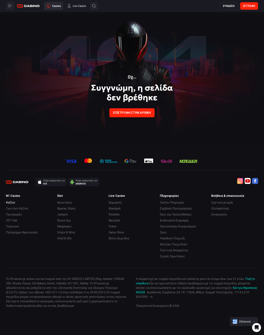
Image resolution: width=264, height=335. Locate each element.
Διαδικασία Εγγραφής (174, 220)
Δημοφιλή (115, 202)
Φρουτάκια (64, 202)
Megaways (64, 226)
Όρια (163, 232)
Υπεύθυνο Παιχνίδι (172, 238)
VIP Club (11, 220)
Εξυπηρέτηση (220, 208)
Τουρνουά (12, 226)
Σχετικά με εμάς (222, 202)
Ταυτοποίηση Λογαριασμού (178, 226)
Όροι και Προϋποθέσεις (176, 214)
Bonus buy (64, 220)
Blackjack (115, 208)
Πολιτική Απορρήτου (174, 250)
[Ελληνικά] (244, 321)
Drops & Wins (66, 232)
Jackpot (62, 214)
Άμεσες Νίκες (66, 208)
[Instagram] (240, 181)
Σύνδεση (229, 5)
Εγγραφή (249, 5)
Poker (112, 226)
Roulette (114, 214)
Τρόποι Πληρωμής (172, 202)
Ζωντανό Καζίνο (17, 208)
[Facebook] (255, 181)
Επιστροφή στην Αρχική (132, 112)
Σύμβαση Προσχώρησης (176, 208)
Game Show (116, 232)
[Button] (10, 6)
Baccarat (114, 220)
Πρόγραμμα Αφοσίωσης (22, 232)
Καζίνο (10, 202)
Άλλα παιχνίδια (119, 238)
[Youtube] (248, 181)
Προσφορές (14, 214)
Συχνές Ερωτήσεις (172, 256)
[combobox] (244, 321)
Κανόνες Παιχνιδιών (173, 244)
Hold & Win (64, 238)
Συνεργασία (219, 214)
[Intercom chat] (256, 327)
